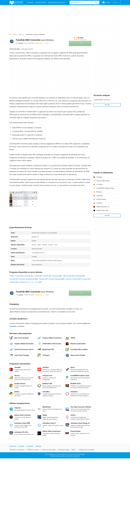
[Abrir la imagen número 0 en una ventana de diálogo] (23, 199)
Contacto (21, 446)
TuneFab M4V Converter (35, 40)
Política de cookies (33, 450)
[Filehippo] (16, 2)
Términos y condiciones (17, 450)
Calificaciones (40, 2)
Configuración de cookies (86, 450)
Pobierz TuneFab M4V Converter (20, 276)
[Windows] (15, 34)
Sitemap (38, 446)
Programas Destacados (56, 2)
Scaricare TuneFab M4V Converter (76, 279)
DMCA (74, 450)
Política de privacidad (48, 450)
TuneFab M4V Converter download (50, 279)
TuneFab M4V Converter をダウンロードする (24, 282)
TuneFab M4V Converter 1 (102, 99)
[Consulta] (84, 2)
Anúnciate (30, 446)
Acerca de (12, 446)
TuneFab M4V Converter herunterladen (22, 279)
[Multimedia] (21, 34)
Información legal (63, 450)
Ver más (107, 105)
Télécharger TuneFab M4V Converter (46, 276)
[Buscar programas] (96, 2)
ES (117, 2)
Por (19, 43)
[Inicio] (10, 34)
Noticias (30, 2)
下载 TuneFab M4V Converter (72, 276)
